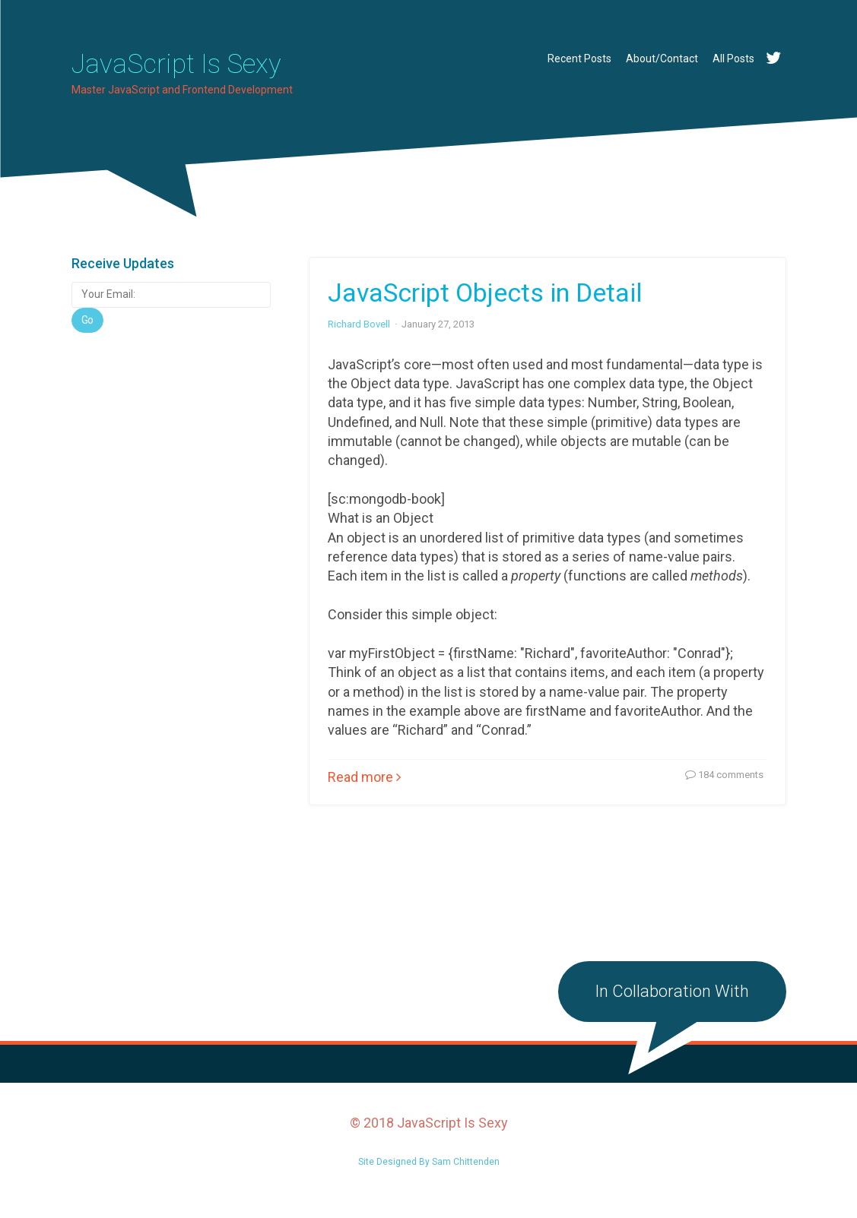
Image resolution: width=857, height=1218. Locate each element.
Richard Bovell (359, 336)
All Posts (733, 58)
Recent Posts (579, 58)
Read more (364, 789)
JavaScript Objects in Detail (485, 304)
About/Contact (662, 58)
